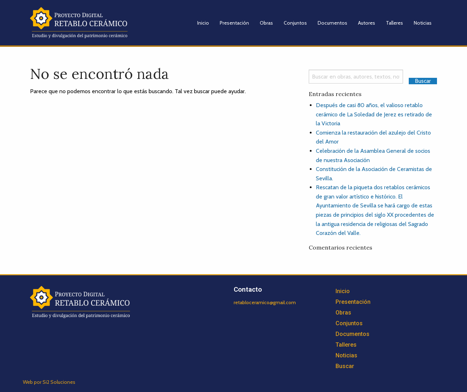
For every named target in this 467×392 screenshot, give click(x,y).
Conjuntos (295, 23)
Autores (366, 23)
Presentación (234, 23)
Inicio (203, 23)
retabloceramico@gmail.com (265, 302)
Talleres (394, 23)
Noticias (423, 23)
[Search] (356, 77)
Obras (266, 23)
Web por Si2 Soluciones (49, 382)
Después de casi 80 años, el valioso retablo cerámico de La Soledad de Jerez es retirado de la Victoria (374, 114)
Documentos (332, 23)
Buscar (345, 366)
